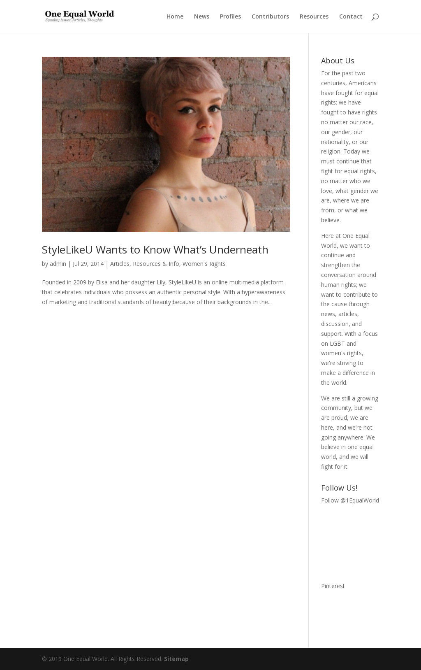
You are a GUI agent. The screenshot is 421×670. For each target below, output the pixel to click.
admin (58, 264)
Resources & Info (156, 264)
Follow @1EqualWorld (350, 500)
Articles (120, 264)
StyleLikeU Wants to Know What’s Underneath (155, 249)
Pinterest (333, 586)
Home (175, 17)
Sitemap (176, 659)
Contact (351, 17)
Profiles (230, 17)
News (201, 17)
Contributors (270, 17)
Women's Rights (204, 264)
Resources (314, 17)
